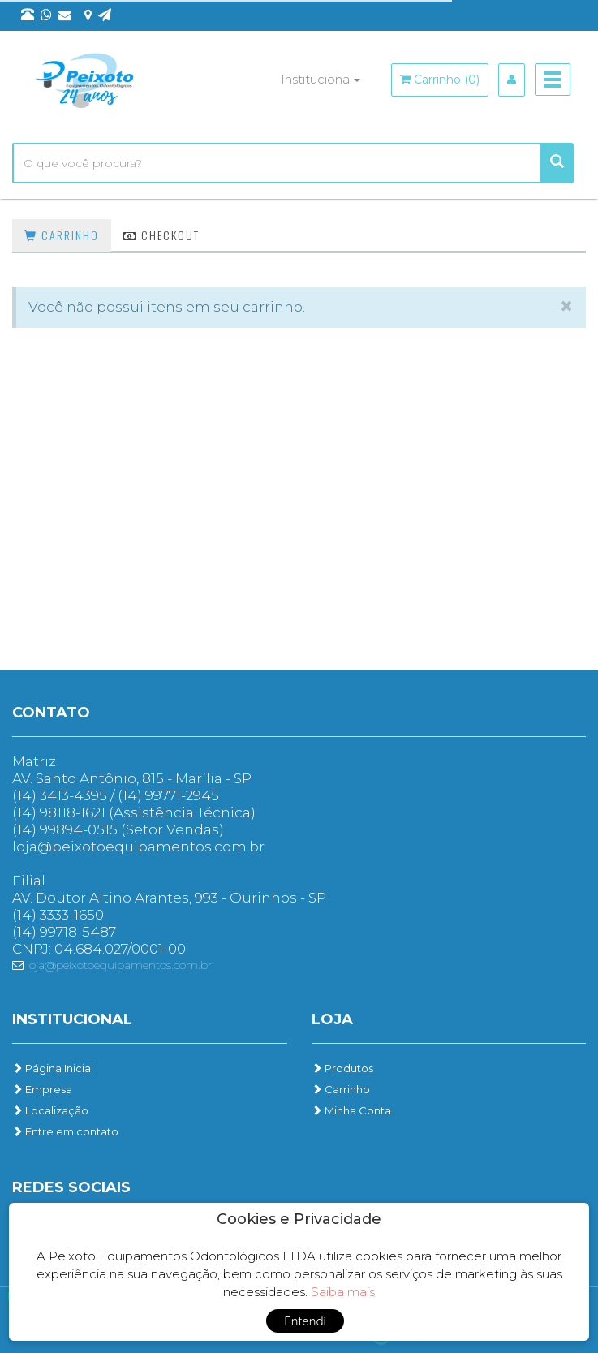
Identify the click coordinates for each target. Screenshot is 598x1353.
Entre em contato (65, 1131)
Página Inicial (52, 1068)
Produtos (342, 1068)
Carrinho (61, 234)
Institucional (320, 79)
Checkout (161, 234)
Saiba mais (343, 1291)
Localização (50, 1110)
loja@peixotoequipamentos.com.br (112, 965)
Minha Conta (351, 1110)
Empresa (42, 1089)
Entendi (305, 1321)
